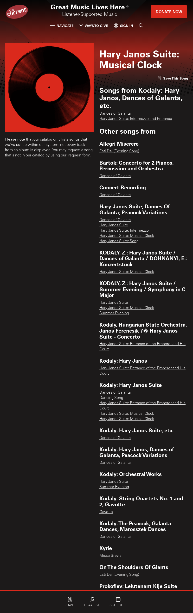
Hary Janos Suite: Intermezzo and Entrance (135, 119)
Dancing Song (111, 398)
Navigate (62, 25)
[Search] (141, 25)
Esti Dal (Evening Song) (119, 151)
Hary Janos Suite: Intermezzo (124, 231)
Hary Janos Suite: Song (119, 241)
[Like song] (172, 78)
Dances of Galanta (115, 114)
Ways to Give (93, 25)
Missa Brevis (110, 556)
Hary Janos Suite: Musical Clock (126, 236)
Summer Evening (114, 313)
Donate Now (169, 11)
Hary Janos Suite (113, 225)
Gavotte (106, 512)
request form (79, 155)
